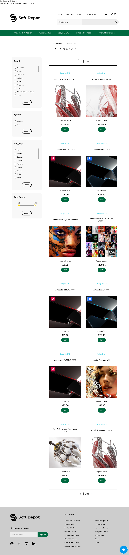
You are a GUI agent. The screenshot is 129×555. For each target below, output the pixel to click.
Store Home (57, 43)
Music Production (70, 539)
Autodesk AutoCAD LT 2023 (65, 360)
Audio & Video (45, 33)
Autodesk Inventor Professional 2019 (65, 430)
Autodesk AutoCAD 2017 (101, 79)
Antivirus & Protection (23, 33)
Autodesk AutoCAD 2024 (65, 290)
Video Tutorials (100, 535)
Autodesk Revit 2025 (102, 149)
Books (97, 539)
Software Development (72, 546)
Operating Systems (101, 524)
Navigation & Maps (101, 531)
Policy (67, 14)
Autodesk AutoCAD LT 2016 (101, 430)
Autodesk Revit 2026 (102, 290)
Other (97, 542)
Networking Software (102, 528)
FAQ (72, 14)
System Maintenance (106, 33)
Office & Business (83, 33)
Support (79, 14)
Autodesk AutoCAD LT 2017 (65, 79)
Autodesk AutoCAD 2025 (65, 149)
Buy (65, 129)
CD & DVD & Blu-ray (71, 542)
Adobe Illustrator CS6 (101, 360)
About (60, 14)
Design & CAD (63, 33)
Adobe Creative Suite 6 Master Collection (102, 219)
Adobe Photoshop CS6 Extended (65, 219)
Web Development (101, 521)
